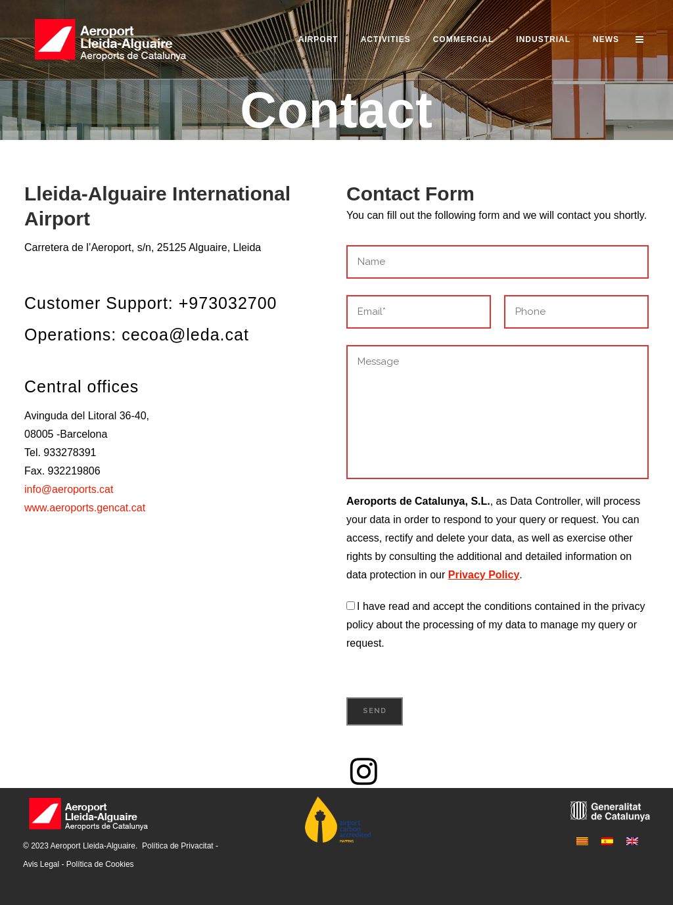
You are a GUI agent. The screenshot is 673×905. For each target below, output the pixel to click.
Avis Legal (41, 864)
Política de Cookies (100, 864)
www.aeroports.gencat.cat (84, 507)
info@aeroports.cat (68, 489)
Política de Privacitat (178, 845)
